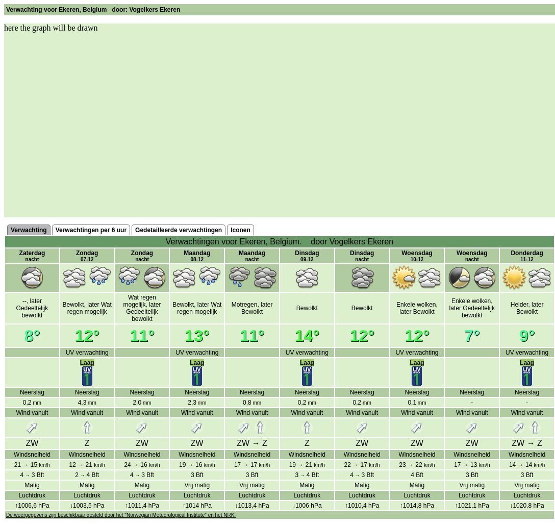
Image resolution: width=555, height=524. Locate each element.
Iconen (240, 230)
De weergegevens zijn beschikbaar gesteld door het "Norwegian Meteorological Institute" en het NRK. (121, 515)
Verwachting (29, 230)
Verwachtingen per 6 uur (91, 230)
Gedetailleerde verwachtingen (178, 230)
